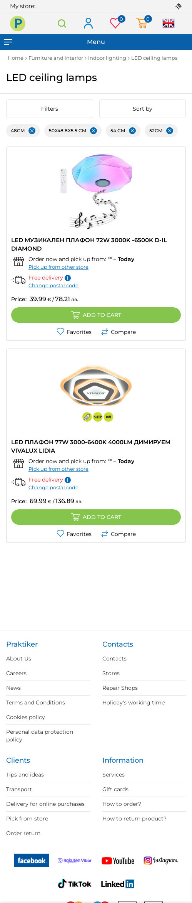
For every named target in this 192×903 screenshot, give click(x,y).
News (13, 687)
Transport (19, 789)
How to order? (121, 803)
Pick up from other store (58, 267)
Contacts (114, 658)
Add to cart (96, 315)
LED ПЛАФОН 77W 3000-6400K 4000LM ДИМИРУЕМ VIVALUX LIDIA (90, 446)
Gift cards (115, 789)
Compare (118, 332)
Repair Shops (120, 687)
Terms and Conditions (35, 702)
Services (113, 774)
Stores (111, 673)
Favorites (74, 332)
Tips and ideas (25, 774)
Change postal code (53, 285)
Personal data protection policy (39, 735)
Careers (16, 673)
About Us (18, 658)
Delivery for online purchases (45, 803)
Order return (23, 833)
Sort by (142, 108)
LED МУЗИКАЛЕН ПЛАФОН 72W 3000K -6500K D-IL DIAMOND (89, 244)
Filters (49, 108)
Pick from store (27, 818)
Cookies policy (25, 717)
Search (61, 23)
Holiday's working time (133, 702)
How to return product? (134, 818)
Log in (88, 23)
